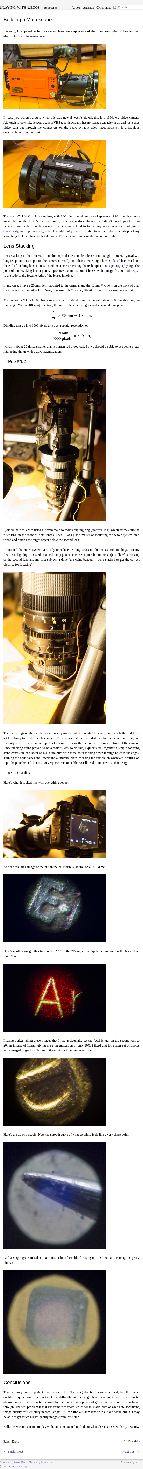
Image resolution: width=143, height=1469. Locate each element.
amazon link (100, 530)
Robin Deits (50, 7)
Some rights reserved (14, 1466)
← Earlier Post (13, 1451)
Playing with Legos (20, 7)
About (76, 7)
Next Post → (131, 1451)
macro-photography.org (117, 265)
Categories (103, 7)
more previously (31, 231)
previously (11, 231)
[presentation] (71, 315)
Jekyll (139, 1462)
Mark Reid (47, 1462)
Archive (88, 7)
